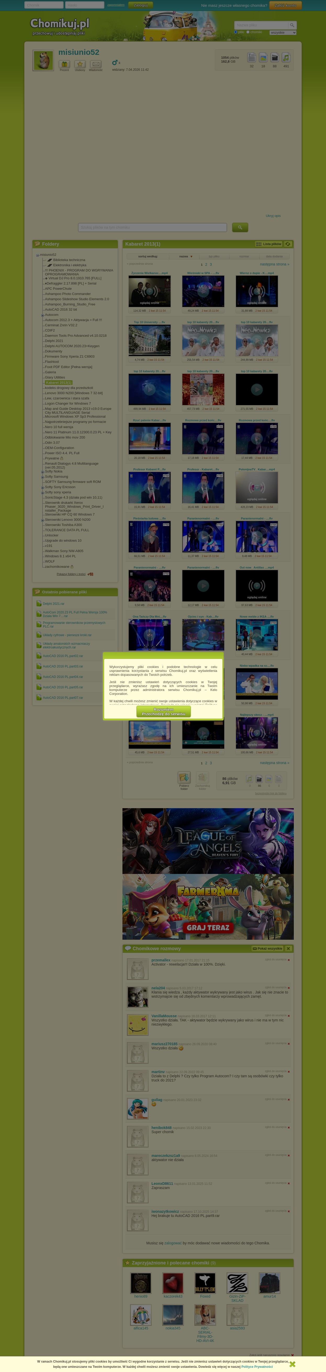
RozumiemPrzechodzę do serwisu (164, 711)
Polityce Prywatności (257, 1367)
